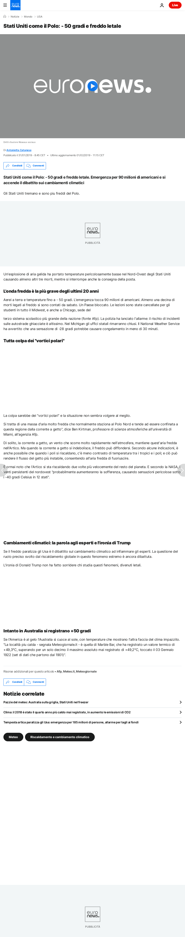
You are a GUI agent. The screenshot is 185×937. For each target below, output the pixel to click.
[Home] (4, 16)
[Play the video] (92, 86)
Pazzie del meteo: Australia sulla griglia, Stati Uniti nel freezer (46, 702)
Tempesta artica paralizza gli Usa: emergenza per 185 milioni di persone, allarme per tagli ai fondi (70, 722)
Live (175, 5)
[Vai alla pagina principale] (15, 5)
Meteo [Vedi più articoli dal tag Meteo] (13, 737)
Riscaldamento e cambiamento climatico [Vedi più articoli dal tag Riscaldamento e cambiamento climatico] (59, 737)
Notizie (15, 16)
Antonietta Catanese (18, 150)
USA (39, 16)
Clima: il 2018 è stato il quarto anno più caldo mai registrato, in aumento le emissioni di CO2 (67, 712)
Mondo (28, 16)
